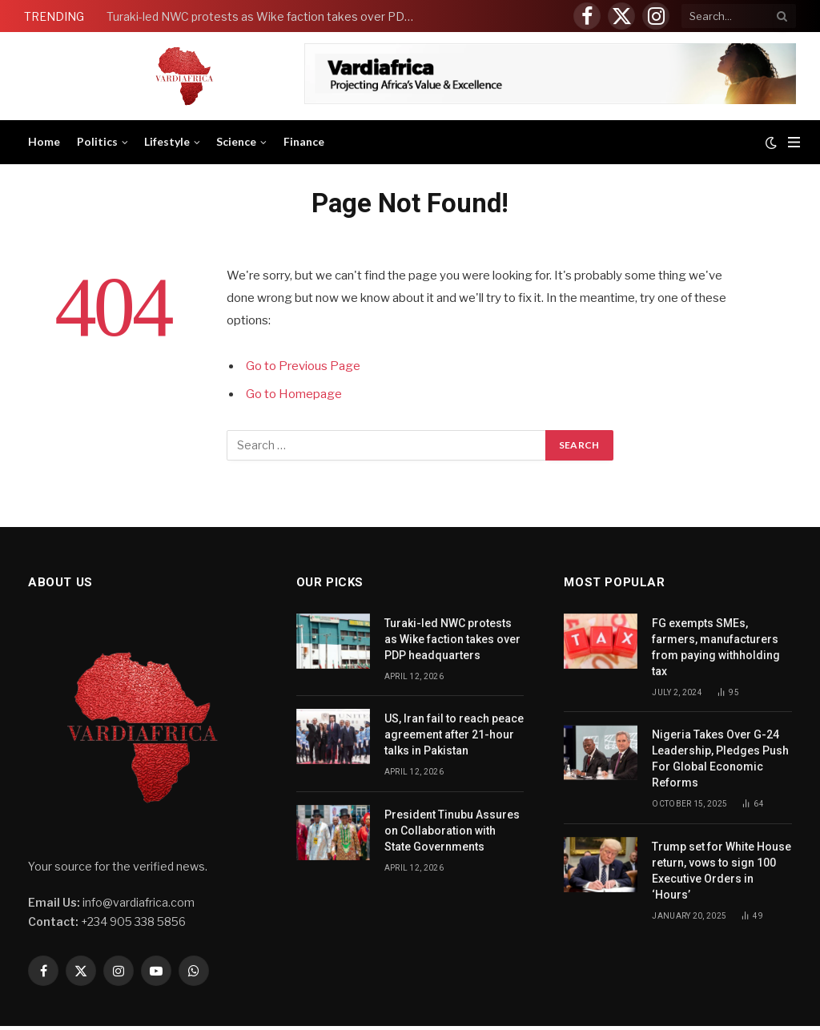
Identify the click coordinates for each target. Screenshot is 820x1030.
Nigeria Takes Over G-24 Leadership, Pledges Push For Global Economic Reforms (720, 758)
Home (44, 141)
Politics (97, 141)
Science (236, 141)
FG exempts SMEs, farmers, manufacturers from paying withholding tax (716, 647)
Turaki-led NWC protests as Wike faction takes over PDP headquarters (267, 16)
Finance (303, 141)
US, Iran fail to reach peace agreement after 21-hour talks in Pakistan (454, 734)
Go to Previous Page (303, 366)
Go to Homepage (294, 394)
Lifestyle (167, 141)
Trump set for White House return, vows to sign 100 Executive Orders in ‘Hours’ (721, 870)
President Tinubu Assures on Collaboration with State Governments (452, 830)
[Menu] (794, 142)
